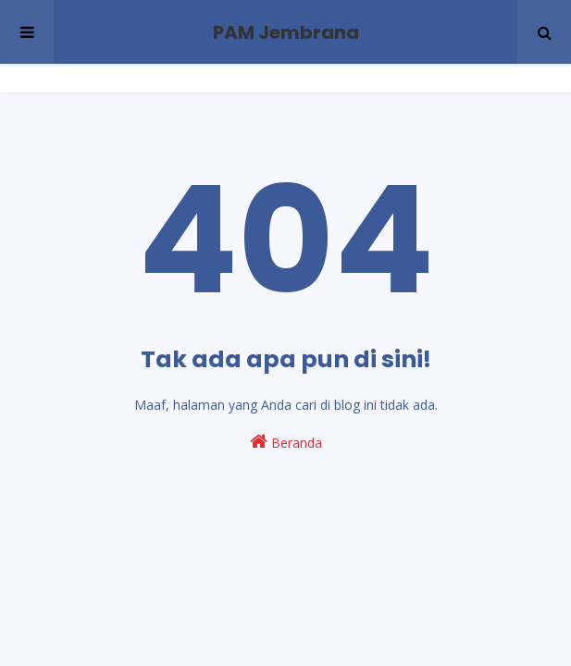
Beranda (286, 441)
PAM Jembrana (286, 32)
